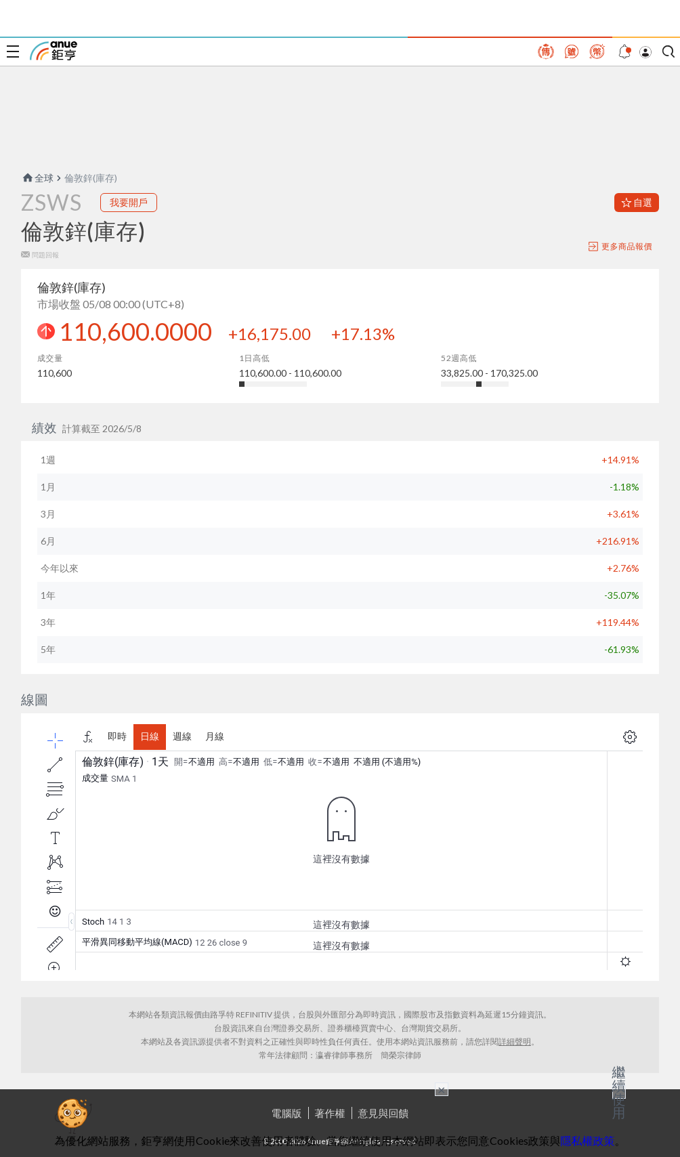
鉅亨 (53, 51)
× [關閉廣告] (442, 1089)
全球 (37, 178)
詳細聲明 (514, 1041)
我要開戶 (129, 202)
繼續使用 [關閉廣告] (619, 1092)
